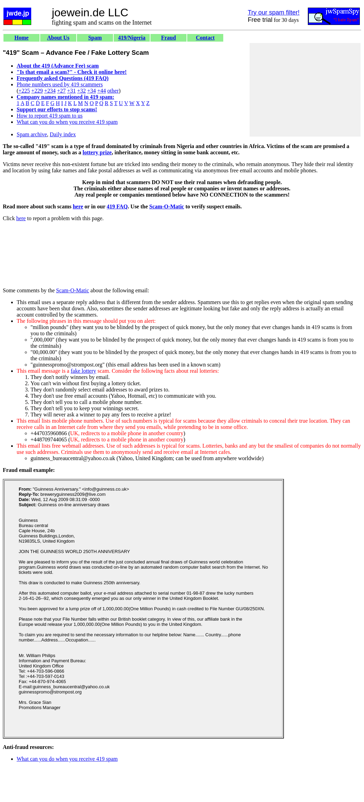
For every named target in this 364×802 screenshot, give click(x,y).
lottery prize (97, 152)
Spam (95, 38)
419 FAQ (117, 206)
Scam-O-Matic (166, 206)
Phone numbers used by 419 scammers (60, 84)
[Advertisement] (305, 89)
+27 (61, 91)
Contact (205, 38)
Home (22, 38)
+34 (91, 91)
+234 (49, 91)
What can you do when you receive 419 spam (67, 122)
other (113, 91)
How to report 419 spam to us (50, 116)
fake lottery (83, 371)
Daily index (63, 134)
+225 (24, 91)
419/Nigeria (131, 38)
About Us (58, 38)
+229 (37, 91)
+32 (81, 91)
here (78, 206)
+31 (71, 91)
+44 (101, 91)
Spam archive (32, 134)
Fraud (168, 38)
